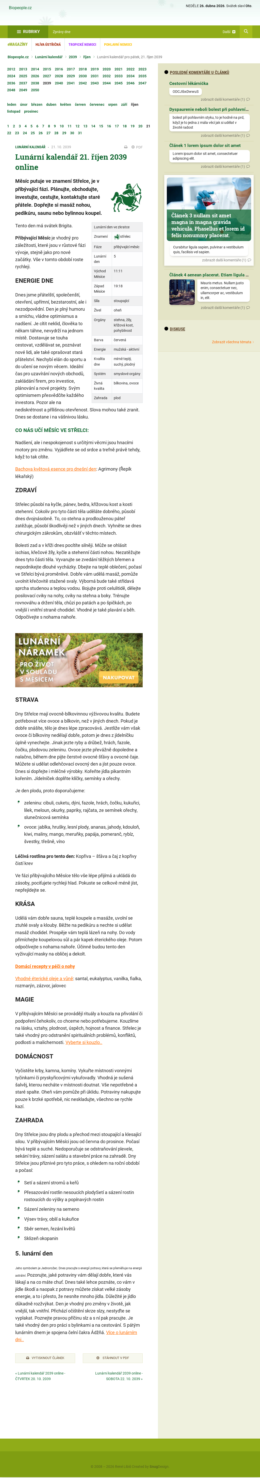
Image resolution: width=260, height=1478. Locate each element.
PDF (137, 147)
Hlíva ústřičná (48, 44)
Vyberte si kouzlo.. (84, 1042)
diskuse (174, 329)
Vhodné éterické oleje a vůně (44, 978)
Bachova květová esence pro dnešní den (55, 469)
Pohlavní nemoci (118, 44)
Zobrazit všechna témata (231, 342)
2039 (73, 57)
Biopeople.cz (20, 8)
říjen (87, 57)
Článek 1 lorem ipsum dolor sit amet (205, 145)
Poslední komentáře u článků (196, 72)
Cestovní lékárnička (188, 83)
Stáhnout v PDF (112, 1358)
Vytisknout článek (45, 1358)
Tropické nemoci (82, 44)
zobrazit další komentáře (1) (223, 99)
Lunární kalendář (48, 57)
